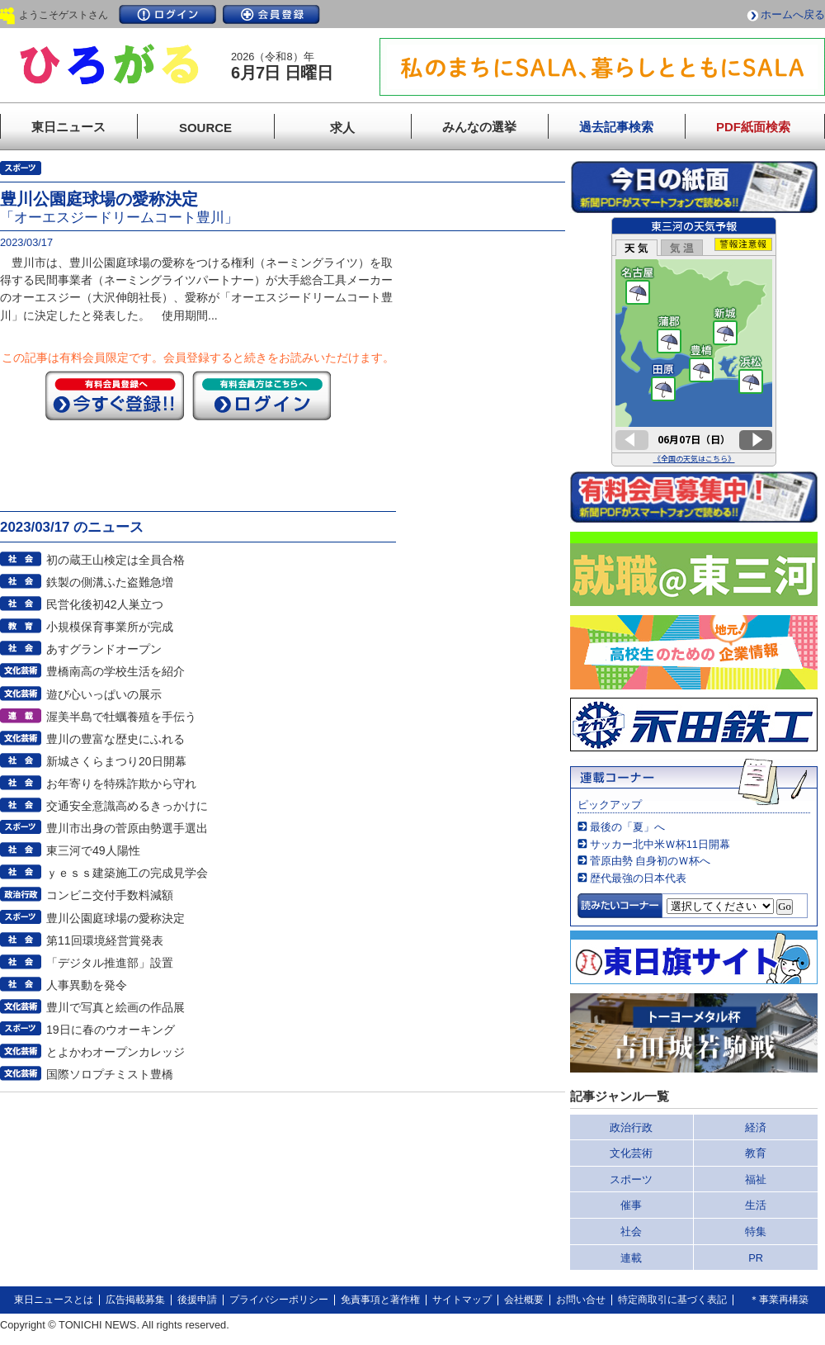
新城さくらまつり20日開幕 (116, 761)
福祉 (755, 1179)
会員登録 (271, 14)
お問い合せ (581, 1300)
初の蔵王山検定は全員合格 (115, 559)
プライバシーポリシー (278, 1300)
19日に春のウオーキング (110, 1029)
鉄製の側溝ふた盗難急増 (109, 582)
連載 (631, 1258)
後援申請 (197, 1300)
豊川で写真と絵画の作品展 (115, 1007)
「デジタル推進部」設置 (109, 962)
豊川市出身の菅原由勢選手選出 (127, 828)
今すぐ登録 (114, 395)
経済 (755, 1127)
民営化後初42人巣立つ (104, 604)
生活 (755, 1205)
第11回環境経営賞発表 (104, 940)
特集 (755, 1231)
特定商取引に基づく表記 (672, 1300)
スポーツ (631, 1179)
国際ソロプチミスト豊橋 (109, 1074)
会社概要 (524, 1300)
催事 (631, 1205)
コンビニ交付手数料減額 (109, 895)
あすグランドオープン (104, 649)
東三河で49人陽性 (93, 850)
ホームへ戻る (793, 14)
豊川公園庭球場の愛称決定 (115, 918)
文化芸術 (631, 1153)
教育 (755, 1153)
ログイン (167, 14)
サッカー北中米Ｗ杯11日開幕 (660, 844)
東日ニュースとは (53, 1300)
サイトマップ (462, 1300)
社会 (631, 1231)
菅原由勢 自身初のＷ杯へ (650, 861)
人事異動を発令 (86, 985)
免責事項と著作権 (380, 1300)
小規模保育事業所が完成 (109, 626)
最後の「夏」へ (627, 827)
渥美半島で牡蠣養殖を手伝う (121, 716)
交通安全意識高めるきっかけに (127, 805)
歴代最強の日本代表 (638, 878)
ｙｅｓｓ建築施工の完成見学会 (127, 872)
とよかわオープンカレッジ (115, 1051)
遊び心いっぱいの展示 (104, 694)
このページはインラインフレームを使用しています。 (693, 341)
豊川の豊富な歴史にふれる (115, 739)
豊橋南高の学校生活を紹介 (115, 671)
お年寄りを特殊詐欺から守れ (121, 783)
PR (755, 1258)
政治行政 (631, 1127)
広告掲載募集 (135, 1300)
